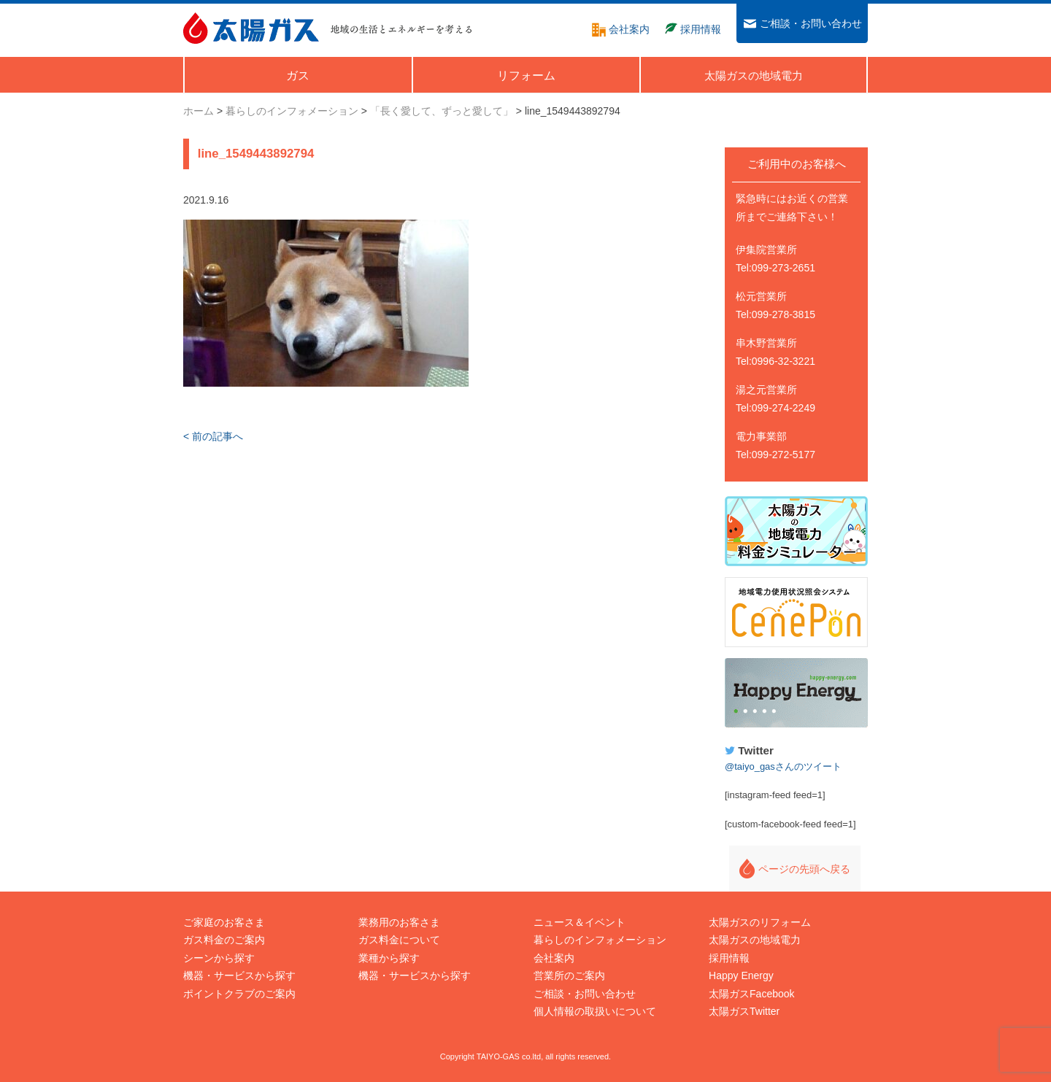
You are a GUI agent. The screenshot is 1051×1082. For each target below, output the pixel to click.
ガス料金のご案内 (224, 940)
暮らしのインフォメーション (600, 940)
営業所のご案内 (569, 975)
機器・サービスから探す (239, 975)
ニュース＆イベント (579, 922)
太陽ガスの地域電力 (755, 940)
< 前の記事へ (213, 436)
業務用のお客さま (399, 922)
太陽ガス (251, 28)
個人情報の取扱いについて (595, 1011)
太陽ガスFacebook (751, 994)
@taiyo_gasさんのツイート (783, 766)
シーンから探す (219, 958)
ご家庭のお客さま (224, 922)
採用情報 (729, 958)
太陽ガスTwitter (744, 1011)
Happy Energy (796, 693)
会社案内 (554, 958)
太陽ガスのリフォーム (760, 922)
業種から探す (389, 958)
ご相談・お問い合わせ (585, 994)
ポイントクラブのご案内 (239, 994)
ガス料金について (399, 940)
